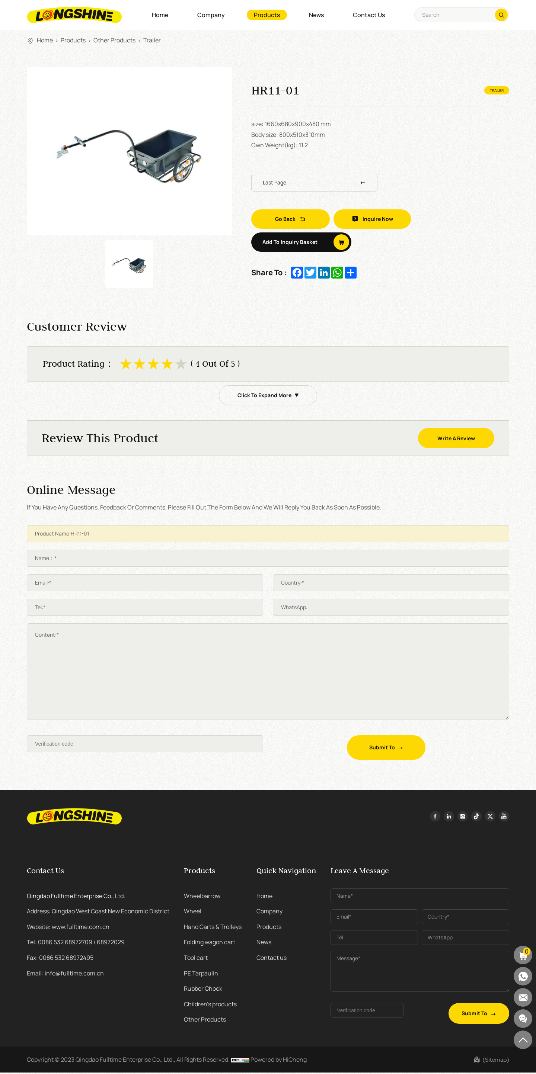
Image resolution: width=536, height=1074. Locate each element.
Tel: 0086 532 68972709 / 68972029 (76, 943)
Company (211, 15)
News (316, 15)
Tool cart (196, 959)
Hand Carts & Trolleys (213, 928)
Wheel (192, 913)
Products (267, 15)
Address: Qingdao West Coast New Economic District (98, 913)
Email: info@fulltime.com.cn (65, 974)
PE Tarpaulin (201, 974)
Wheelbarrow (202, 897)
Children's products (210, 1005)
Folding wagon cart (209, 943)
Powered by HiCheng (279, 1061)
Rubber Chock (203, 990)
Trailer (152, 40)
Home (160, 15)
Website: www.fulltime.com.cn (68, 928)
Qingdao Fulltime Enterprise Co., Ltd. (76, 897)
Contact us (369, 15)
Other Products (114, 40)
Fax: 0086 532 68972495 (60, 959)
